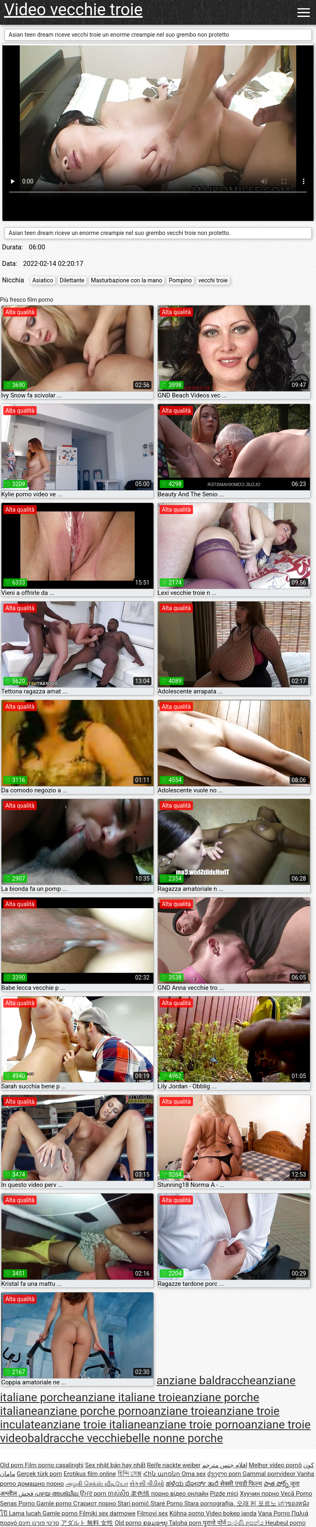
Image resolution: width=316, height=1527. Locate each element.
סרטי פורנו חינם (39, 1523)
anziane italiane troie (128, 1397)
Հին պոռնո (162, 1474)
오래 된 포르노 (257, 1503)
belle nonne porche (174, 1438)
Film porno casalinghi (54, 1465)
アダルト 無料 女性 (87, 1523)
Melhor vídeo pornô (275, 1465)
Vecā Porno (296, 1493)
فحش (27, 1493)
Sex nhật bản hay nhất (115, 1465)
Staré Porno (167, 1503)
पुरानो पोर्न (215, 1523)
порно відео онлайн (179, 1493)
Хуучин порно (260, 1493)
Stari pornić (134, 1503)
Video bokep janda (231, 1513)
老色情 (141, 1493)
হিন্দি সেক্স (130, 1474)
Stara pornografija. (210, 1503)
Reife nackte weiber (173, 1465)
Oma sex (193, 1474)
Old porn (12, 1465)
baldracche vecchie (77, 1438)
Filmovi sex (152, 1513)
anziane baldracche (206, 1380)
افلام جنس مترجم (224, 1465)
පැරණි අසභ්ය (246, 1523)
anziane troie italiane (93, 1424)
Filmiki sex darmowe (107, 1513)
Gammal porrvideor (269, 1474)
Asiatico (42, 280)
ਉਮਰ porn (94, 1493)
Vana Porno (274, 1513)
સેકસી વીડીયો (147, 1483)
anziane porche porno (92, 1411)
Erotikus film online (90, 1474)
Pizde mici (224, 1493)
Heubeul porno (285, 1523)
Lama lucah (25, 1513)
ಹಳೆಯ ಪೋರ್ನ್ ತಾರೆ (193, 1483)
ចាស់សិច (119, 1493)
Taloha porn (186, 1523)
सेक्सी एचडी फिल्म (241, 1483)
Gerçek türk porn (39, 1474)
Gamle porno (54, 1503)
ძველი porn (225, 1474)
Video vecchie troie (73, 9)
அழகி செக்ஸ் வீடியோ (96, 1483)
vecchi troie (213, 280)
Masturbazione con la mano (126, 280)
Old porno (129, 1523)
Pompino (180, 280)
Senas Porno (18, 1503)
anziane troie (181, 1411)
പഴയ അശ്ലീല (57, 1493)
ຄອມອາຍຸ (156, 1523)
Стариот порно (95, 1503)
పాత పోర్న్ (277, 1483)
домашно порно (41, 1483)
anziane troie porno (195, 1424)
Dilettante (72, 280)
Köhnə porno (188, 1513)
